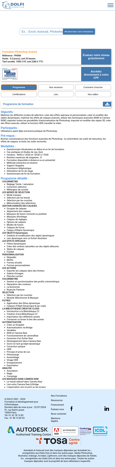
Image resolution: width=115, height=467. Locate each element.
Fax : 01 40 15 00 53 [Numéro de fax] (14, 418)
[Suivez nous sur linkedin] (107, 408)
